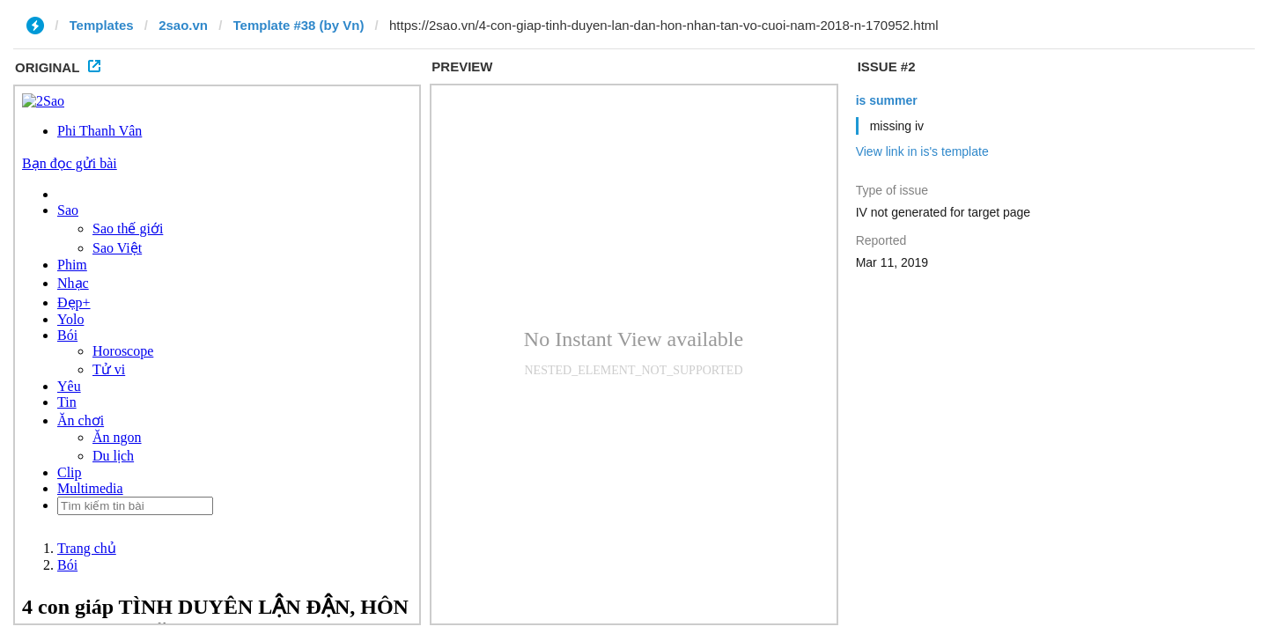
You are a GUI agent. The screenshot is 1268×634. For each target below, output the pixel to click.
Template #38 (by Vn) (299, 25)
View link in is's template (922, 151)
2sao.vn (183, 25)
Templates (102, 25)
